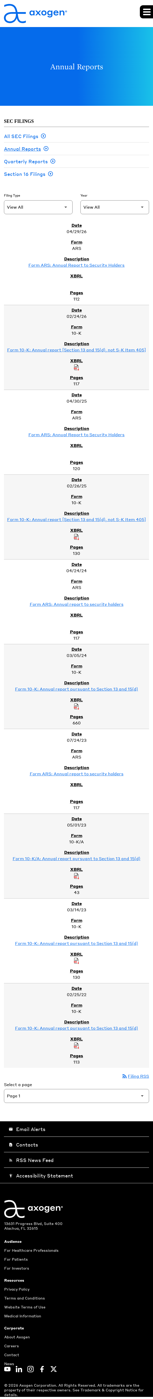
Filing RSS (135, 1076)
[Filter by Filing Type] (38, 207)
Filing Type (12, 195)
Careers (11, 1345)
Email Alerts (27, 1129)
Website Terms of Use (24, 1307)
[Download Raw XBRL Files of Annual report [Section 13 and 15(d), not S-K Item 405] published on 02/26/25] (76, 536)
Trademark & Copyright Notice (109, 1389)
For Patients (16, 1259)
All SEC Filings (21, 136)
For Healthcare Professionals (31, 1250)
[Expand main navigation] (146, 11)
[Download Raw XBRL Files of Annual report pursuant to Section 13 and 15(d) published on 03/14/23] (76, 960)
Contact (11, 1354)
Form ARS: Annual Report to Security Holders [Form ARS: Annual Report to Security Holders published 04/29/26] (76, 265)
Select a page (18, 1084)
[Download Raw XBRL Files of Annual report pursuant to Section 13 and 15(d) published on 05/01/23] (76, 875)
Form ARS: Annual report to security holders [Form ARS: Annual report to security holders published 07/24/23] (77, 773)
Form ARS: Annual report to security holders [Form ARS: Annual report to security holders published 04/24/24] (77, 604)
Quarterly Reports (26, 161)
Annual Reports (22, 149)
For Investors (16, 1268)
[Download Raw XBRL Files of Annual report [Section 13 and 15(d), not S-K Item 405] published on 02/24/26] (76, 367)
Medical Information (22, 1315)
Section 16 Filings (24, 174)
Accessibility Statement (41, 1175)
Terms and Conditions (24, 1298)
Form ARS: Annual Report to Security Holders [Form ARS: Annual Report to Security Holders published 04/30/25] (76, 434)
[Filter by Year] (114, 207)
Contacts (23, 1145)
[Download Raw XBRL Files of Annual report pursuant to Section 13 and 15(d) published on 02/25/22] (76, 1045)
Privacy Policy (16, 1289)
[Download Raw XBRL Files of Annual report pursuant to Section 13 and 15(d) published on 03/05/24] (76, 706)
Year (84, 195)
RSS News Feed (31, 1160)
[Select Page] (76, 1096)
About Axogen (17, 1336)
